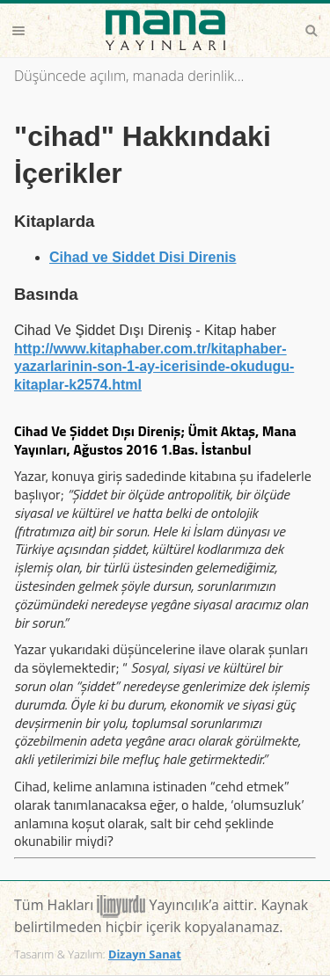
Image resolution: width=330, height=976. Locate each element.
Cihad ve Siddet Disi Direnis (143, 257)
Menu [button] (18, 31)
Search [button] (311, 31)
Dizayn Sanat (144, 954)
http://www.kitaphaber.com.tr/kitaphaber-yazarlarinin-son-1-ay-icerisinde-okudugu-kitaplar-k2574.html (154, 367)
